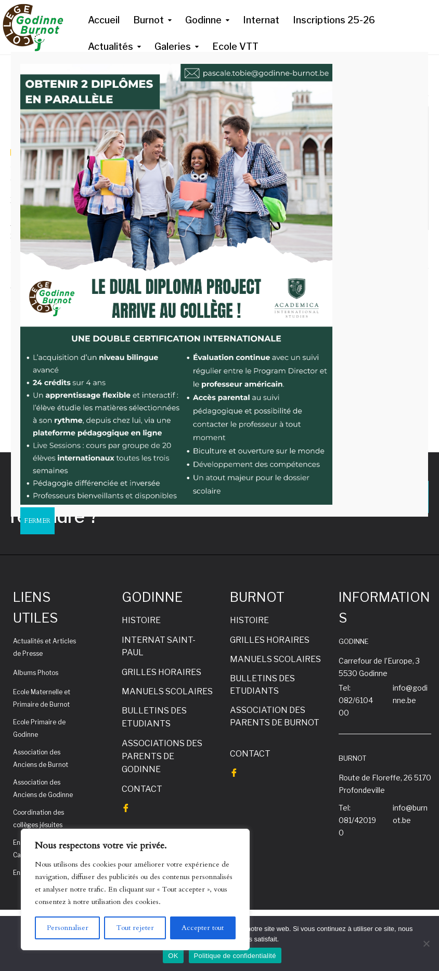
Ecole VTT (235, 46)
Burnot (148, 20)
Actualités (110, 46)
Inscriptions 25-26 (334, 20)
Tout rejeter (135, 928)
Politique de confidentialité (235, 956)
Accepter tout (203, 928)
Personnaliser (67, 928)
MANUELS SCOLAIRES (167, 691)
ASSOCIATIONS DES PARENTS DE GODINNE (162, 756)
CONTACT (142, 789)
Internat (261, 20)
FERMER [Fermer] (37, 521)
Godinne (203, 20)
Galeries (172, 46)
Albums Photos (35, 673)
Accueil (104, 20)
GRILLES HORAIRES (161, 672)
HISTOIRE (141, 620)
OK (173, 956)
